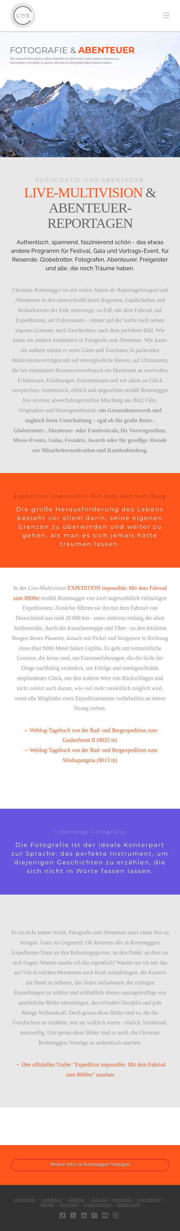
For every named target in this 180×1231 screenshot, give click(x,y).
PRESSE (47, 1204)
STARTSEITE (25, 1200)
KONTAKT (69, 1204)
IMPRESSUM (128, 1204)
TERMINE (76, 1200)
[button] (166, 15)
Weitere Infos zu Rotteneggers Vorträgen (90, 1164)
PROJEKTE (122, 1200)
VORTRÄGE (51, 1200)
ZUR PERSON (149, 1200)
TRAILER (99, 1200)
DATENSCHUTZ (97, 1204)
